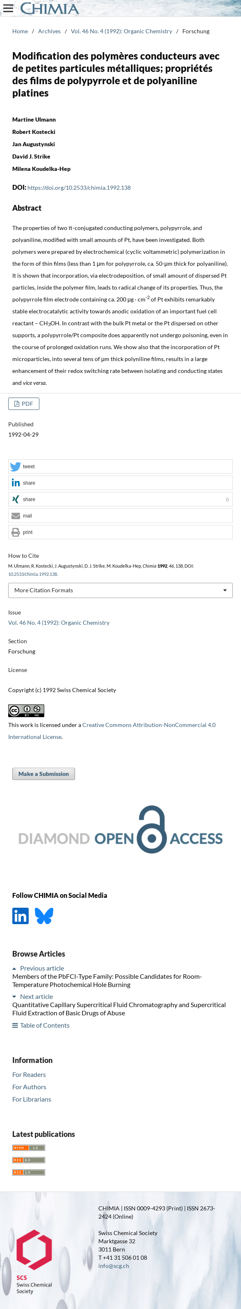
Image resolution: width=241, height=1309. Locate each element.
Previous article (42, 968)
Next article (36, 996)
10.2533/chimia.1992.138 (32, 574)
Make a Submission (43, 773)
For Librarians (31, 1099)
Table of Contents (45, 1025)
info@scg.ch (113, 1265)
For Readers (29, 1074)
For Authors (29, 1086)
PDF (26, 403)
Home (20, 31)
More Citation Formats (43, 590)
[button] (120, 467)
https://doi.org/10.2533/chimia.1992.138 (79, 187)
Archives (49, 31)
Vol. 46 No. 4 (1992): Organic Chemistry (121, 31)
